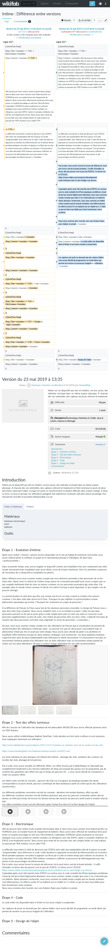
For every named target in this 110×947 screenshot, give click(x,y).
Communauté (71, 3)
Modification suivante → (81, 34)
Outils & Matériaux (13, 506)
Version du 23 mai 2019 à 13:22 (21, 29)
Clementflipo (84, 385)
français (100, 3)
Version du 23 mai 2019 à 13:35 (74, 29)
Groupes (57, 3)
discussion (34, 31)
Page (6, 21)
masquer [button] (99, 444)
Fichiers (30, 506)
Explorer (45, 3)
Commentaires (21, 21)
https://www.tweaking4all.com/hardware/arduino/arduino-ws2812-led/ (36, 751)
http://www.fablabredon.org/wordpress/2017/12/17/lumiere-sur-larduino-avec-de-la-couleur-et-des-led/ (52, 745)
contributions (95, 31)
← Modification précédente (28, 37)
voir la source (44, 29)
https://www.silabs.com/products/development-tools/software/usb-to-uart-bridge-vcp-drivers (47, 870)
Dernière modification (52, 385)
